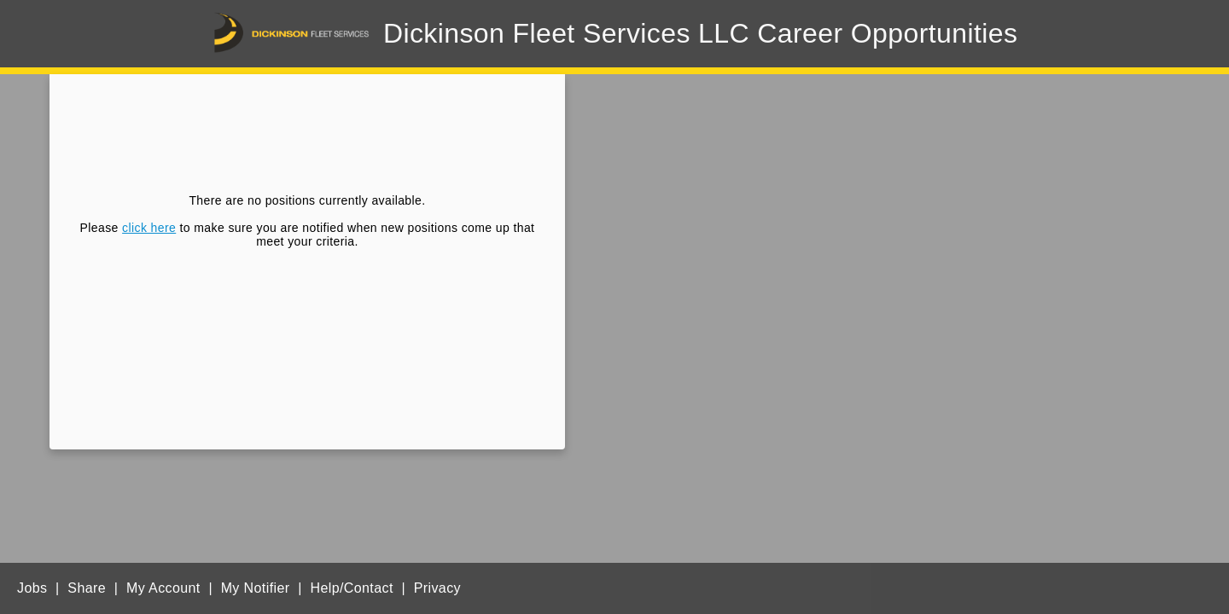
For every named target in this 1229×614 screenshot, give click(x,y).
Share (86, 588)
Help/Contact (351, 588)
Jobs (32, 588)
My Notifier (255, 588)
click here (149, 228)
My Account (163, 588)
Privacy (437, 588)
